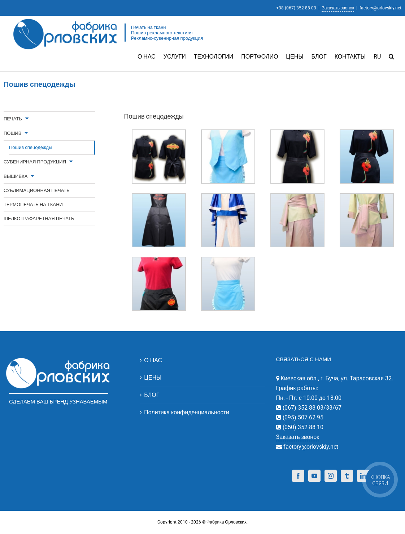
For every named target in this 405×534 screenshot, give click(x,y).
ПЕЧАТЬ (13, 118)
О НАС (153, 359)
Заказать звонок (338, 7)
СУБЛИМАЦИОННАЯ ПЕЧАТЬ (37, 190)
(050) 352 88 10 (302, 426)
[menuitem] (151, 56)
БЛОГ (151, 394)
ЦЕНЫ (152, 377)
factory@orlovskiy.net (380, 7)
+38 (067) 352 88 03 (296, 7)
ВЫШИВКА (15, 176)
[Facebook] (298, 475)
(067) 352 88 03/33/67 (311, 407)
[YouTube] (314, 475)
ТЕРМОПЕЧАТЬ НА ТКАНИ (33, 204)
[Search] (391, 56)
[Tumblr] (347, 475)
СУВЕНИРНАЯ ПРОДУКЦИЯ (35, 161)
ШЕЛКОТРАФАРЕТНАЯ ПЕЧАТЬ (39, 218)
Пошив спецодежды (30, 147)
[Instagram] (331, 475)
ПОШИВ (12, 133)
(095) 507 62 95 (302, 417)
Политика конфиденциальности (186, 412)
